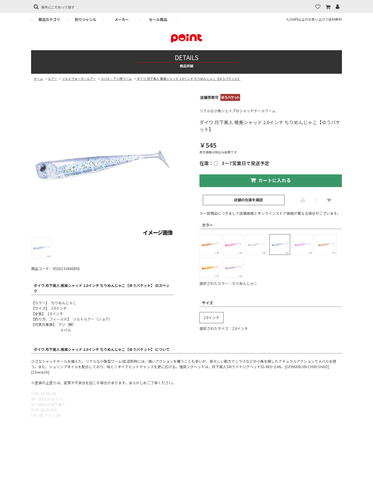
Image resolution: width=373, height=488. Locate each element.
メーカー (121, 19)
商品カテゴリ (49, 19)
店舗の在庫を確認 (248, 199)
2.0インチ (211, 317)
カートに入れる (270, 180)
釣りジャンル (85, 19)
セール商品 (158, 19)
